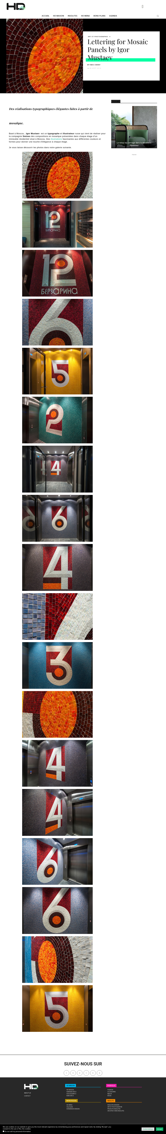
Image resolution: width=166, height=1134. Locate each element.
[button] (158, 16)
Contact (27, 1096)
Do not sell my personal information (18, 1131)
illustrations (57, 139)
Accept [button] (159, 1129)
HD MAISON (70, 1085)
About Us (27, 1093)
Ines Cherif (95, 65)
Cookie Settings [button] (148, 1129)
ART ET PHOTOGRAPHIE (98, 36)
